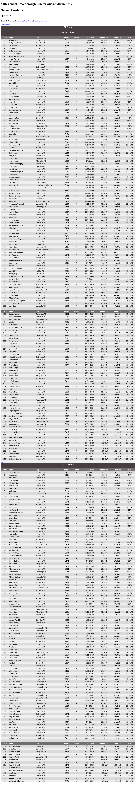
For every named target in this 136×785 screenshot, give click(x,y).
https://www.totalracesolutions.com (36, 21)
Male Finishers (5, 25)
